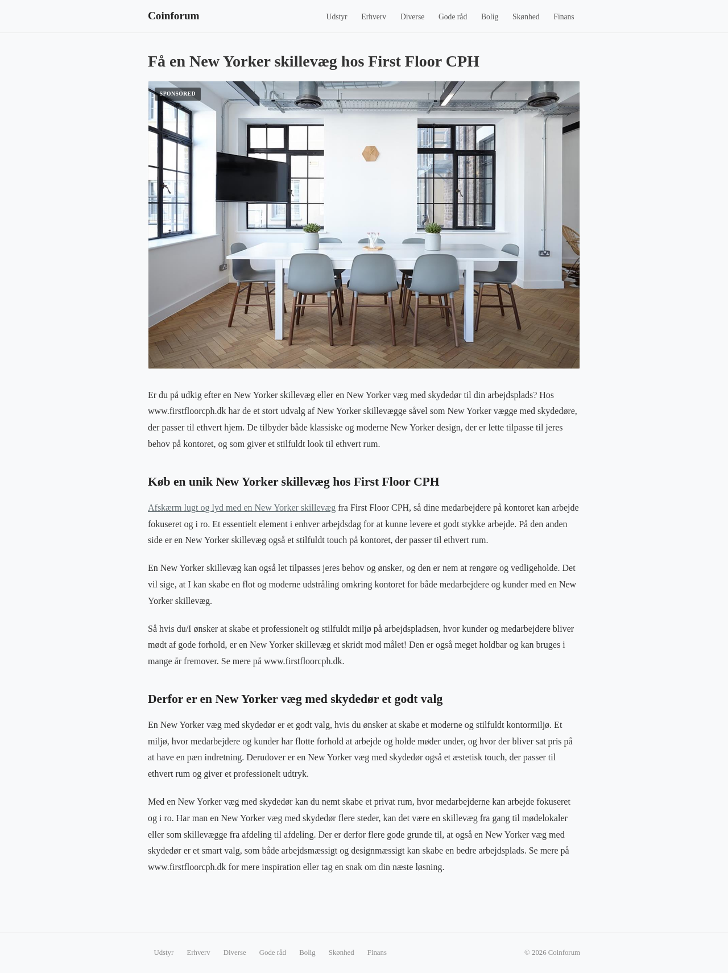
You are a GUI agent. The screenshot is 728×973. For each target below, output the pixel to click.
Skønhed (526, 17)
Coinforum (174, 16)
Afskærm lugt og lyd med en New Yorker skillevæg (242, 507)
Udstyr (337, 17)
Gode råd (453, 17)
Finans (563, 17)
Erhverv (373, 17)
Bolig (489, 17)
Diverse (412, 17)
